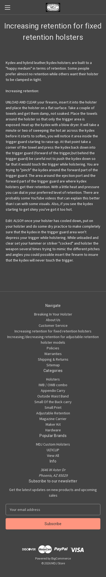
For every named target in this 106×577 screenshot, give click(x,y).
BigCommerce (61, 558)
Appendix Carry (53, 390)
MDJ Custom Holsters (53, 444)
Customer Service (53, 325)
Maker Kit (53, 424)
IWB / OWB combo (53, 384)
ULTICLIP (53, 449)
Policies (53, 348)
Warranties (53, 353)
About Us (53, 319)
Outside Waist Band (53, 396)
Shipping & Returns (53, 359)
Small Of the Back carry (53, 401)
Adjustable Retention (53, 413)
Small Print (53, 407)
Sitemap (53, 365)
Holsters (53, 379)
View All (53, 455)
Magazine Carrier (53, 418)
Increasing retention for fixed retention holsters (53, 331)
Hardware (53, 430)
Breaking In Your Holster (53, 314)
